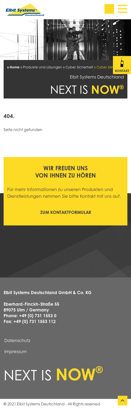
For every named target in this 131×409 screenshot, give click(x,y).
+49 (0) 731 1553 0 (37, 315)
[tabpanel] (65, 43)
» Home (13, 67)
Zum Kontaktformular (65, 212)
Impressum (15, 351)
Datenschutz (17, 340)
